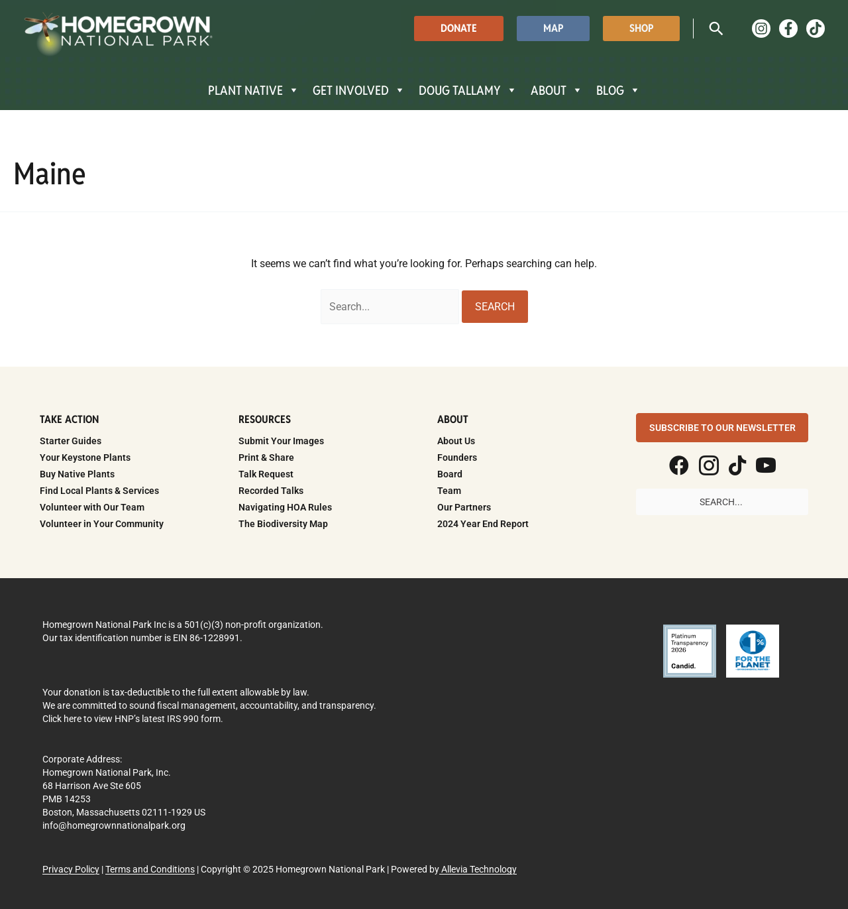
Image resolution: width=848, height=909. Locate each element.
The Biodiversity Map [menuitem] (283, 523)
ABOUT (557, 90)
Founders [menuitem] (457, 457)
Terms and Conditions (150, 869)
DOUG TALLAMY (468, 90)
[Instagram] (761, 28)
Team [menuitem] (449, 490)
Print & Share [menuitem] (266, 457)
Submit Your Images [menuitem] (281, 441)
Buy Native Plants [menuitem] (77, 474)
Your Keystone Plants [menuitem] (85, 457)
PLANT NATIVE (253, 90)
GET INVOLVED (359, 90)
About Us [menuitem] (456, 441)
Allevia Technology (478, 869)
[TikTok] (815, 28)
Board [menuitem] (449, 474)
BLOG (618, 90)
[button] (459, 28)
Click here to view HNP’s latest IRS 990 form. (132, 718)
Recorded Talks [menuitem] (270, 490)
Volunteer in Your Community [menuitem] (102, 523)
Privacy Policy (70, 869)
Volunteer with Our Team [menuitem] (92, 507)
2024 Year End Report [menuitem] (483, 523)
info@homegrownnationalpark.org (114, 825)
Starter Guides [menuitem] (70, 441)
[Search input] (722, 502)
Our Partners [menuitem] (464, 507)
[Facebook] (788, 28)
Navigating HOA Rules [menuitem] (285, 507)
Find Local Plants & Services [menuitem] (99, 490)
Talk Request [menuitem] (265, 474)
